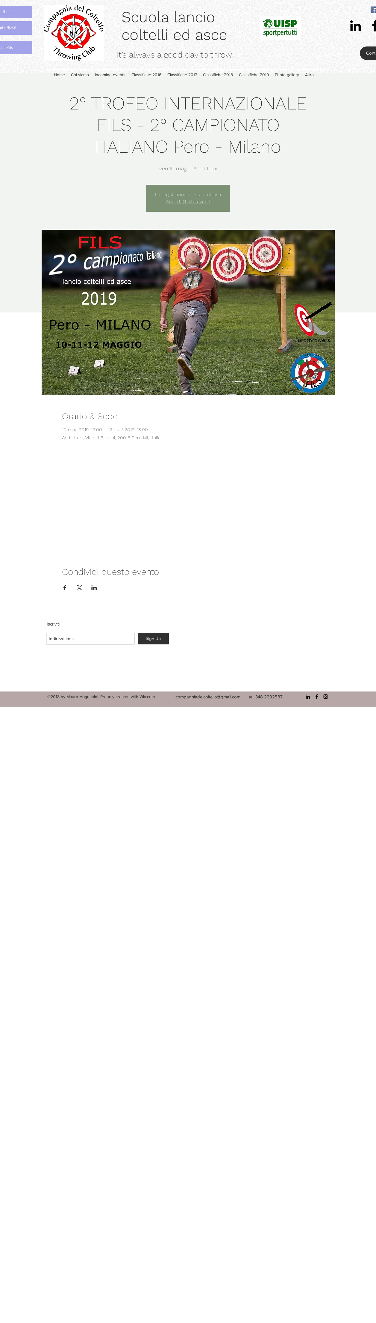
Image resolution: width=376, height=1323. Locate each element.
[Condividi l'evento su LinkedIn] (94, 587)
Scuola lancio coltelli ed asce (174, 25)
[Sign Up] (153, 638)
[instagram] (326, 697)
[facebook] (317, 697)
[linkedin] (355, 25)
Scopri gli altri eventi (188, 202)
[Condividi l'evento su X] (79, 587)
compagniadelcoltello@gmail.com (207, 696)
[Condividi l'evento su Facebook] (65, 587)
